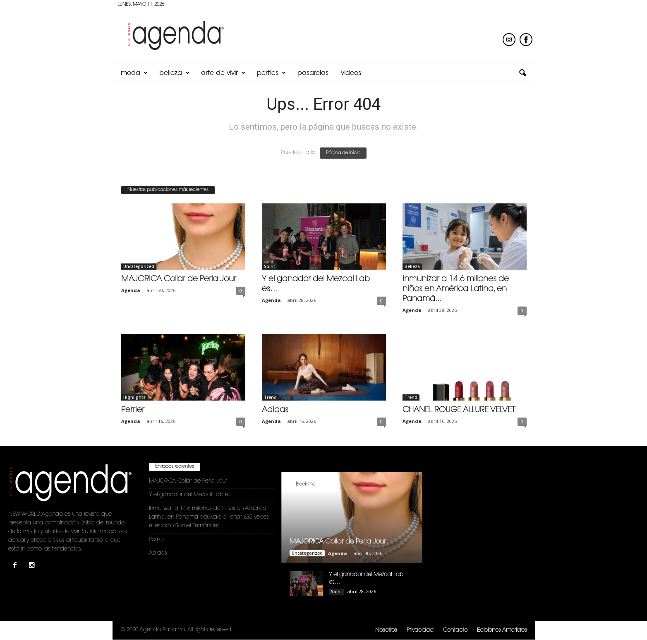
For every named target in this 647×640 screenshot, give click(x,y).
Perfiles (271, 73)
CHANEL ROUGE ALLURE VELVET (459, 410)
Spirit (269, 266)
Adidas (275, 410)
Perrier (132, 410)
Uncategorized (138, 266)
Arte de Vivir (223, 73)
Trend (270, 397)
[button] (522, 73)
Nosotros (386, 630)
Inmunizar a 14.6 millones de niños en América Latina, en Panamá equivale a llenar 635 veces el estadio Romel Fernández (209, 517)
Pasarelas (312, 73)
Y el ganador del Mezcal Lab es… (192, 495)
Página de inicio (343, 153)
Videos (351, 73)
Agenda (130, 290)
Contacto (455, 630)
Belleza (174, 73)
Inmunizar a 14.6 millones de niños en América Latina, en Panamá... (456, 289)
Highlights (134, 397)
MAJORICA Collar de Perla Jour (178, 279)
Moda (134, 73)
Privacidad (420, 630)
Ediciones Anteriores (502, 630)
